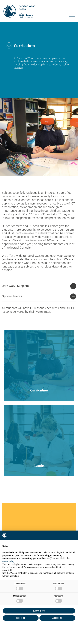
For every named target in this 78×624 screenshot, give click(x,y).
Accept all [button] (57, 618)
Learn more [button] (39, 611)
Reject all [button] (20, 618)
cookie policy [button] (8, 561)
